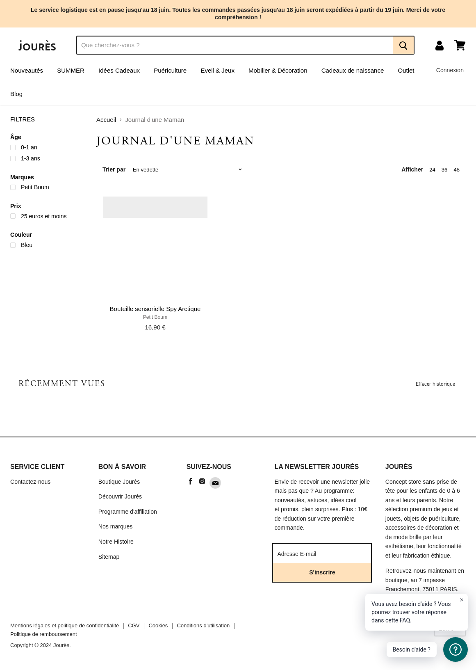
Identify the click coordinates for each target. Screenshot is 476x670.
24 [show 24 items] (432, 170)
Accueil (106, 119)
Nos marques (115, 526)
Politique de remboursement (43, 634)
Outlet (406, 70)
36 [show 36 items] (445, 170)
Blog (16, 93)
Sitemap (109, 556)
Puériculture (170, 70)
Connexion (450, 70)
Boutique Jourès (119, 481)
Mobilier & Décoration (277, 70)
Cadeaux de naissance (352, 70)
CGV (133, 625)
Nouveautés (26, 70)
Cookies (158, 625)
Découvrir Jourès (120, 496)
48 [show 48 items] (456, 170)
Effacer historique (435, 383)
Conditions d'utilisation (203, 625)
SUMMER (70, 70)
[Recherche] (234, 45)
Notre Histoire (116, 541)
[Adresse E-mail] (322, 553)
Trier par (113, 169)
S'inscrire (322, 572)
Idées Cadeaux (119, 70)
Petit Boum (155, 317)
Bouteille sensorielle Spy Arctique (155, 308)
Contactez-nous (30, 481)
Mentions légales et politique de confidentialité (64, 625)
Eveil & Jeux (217, 70)
